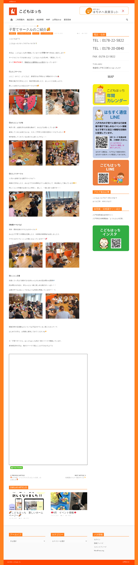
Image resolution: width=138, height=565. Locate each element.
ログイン (97, 539)
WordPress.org (99, 551)
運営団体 (67, 20)
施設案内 (30, 20)
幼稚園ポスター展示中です (75, 478)
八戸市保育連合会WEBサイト (103, 215)
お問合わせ (12, 1)
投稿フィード (98, 543)
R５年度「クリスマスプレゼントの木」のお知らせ (25, 479)
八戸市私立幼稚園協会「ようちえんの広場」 (108, 218)
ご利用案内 (19, 20)
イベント (36, 33)
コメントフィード (100, 547)
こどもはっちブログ (24, 33)
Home (11, 26)
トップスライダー (46, 33)
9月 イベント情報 (63, 512)
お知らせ (17, 26)
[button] (127, 19)
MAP (48, 20)
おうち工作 (97, 201)
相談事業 (40, 20)
